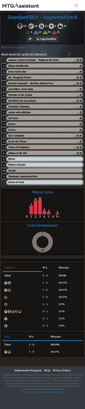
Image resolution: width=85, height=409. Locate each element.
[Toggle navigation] (76, 5)
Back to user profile (13, 47)
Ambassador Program (28, 370)
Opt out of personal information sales (45, 392)
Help (47, 370)
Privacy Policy (62, 370)
